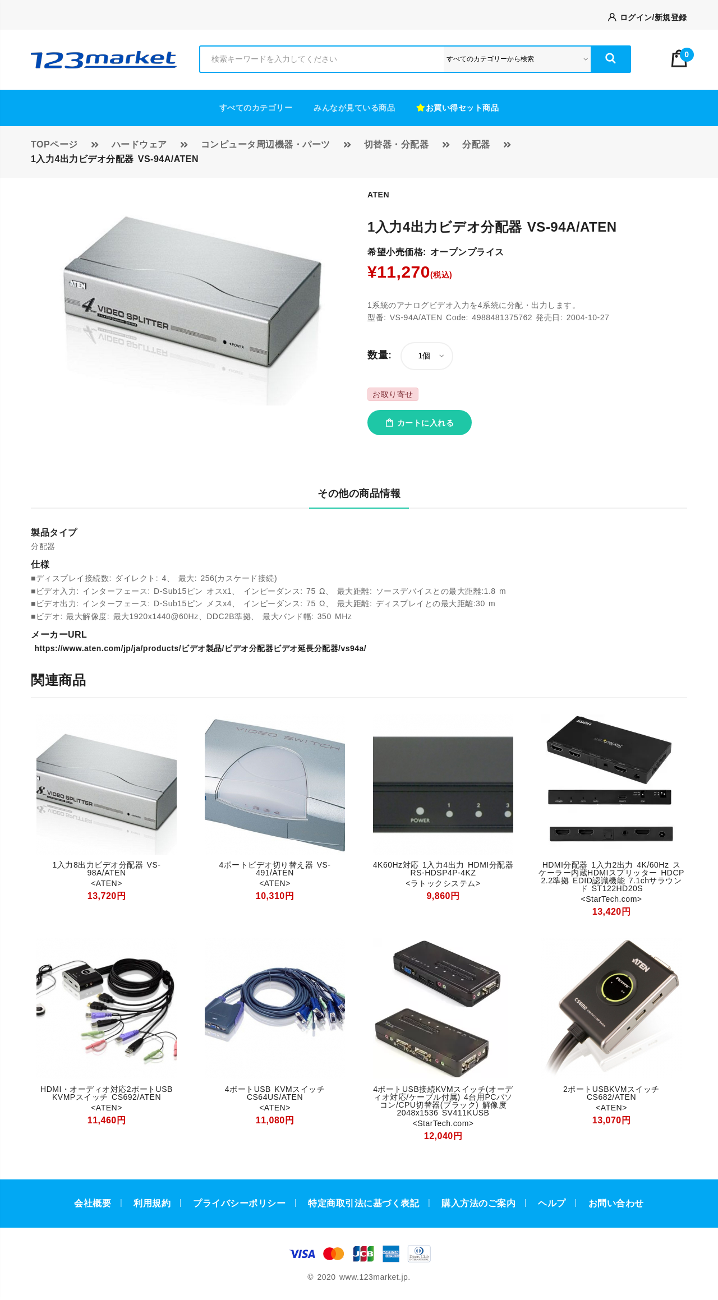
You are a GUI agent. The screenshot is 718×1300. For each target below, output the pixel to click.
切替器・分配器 (396, 144)
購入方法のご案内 (478, 1203)
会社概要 (92, 1203)
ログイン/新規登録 (647, 17)
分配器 (476, 144)
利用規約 (152, 1203)
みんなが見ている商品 (354, 107)
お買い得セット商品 (457, 107)
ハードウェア (139, 144)
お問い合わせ (616, 1203)
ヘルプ (552, 1203)
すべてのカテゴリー (256, 107)
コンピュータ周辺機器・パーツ (265, 144)
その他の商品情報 (359, 493)
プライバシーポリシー (239, 1203)
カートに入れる (419, 422)
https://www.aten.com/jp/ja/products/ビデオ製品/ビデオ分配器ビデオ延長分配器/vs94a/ (198, 648)
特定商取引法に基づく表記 (363, 1203)
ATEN (378, 194)
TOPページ (54, 144)
